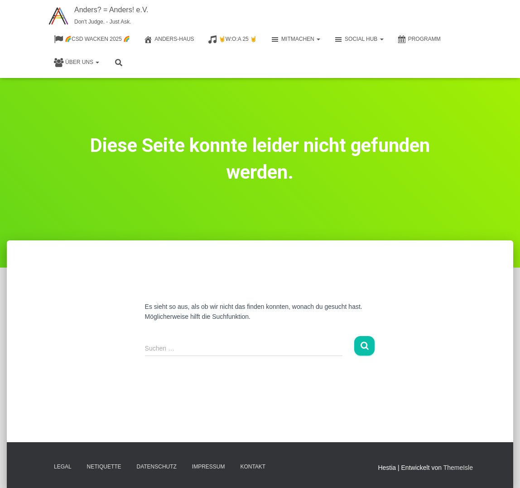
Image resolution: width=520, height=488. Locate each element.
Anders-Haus (169, 39)
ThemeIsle (458, 467)
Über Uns (76, 62)
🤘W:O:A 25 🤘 (232, 39)
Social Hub (359, 39)
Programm (419, 39)
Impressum (208, 467)
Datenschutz (157, 467)
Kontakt (252, 467)
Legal (63, 467)
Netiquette (104, 467)
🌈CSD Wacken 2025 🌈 (92, 39)
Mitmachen (295, 39)
